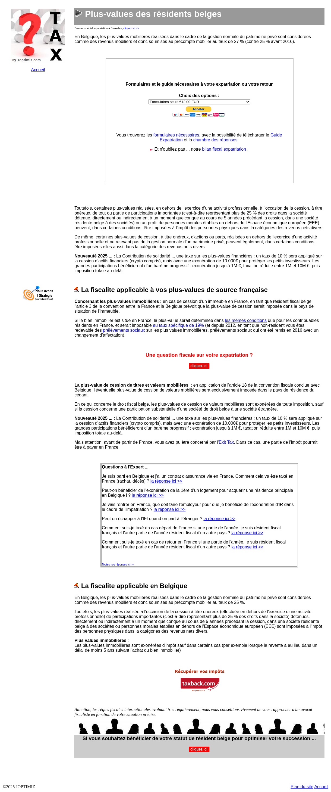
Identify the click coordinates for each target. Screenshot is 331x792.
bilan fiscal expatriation (224, 149)
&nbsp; (38, 163)
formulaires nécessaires (176, 135)
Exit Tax (226, 442)
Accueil (38, 69)
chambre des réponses (215, 140)
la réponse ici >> (166, 481)
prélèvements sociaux (124, 330)
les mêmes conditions (246, 320)
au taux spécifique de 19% (178, 325)
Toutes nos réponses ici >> (118, 564)
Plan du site (302, 786)
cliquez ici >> (131, 28)
